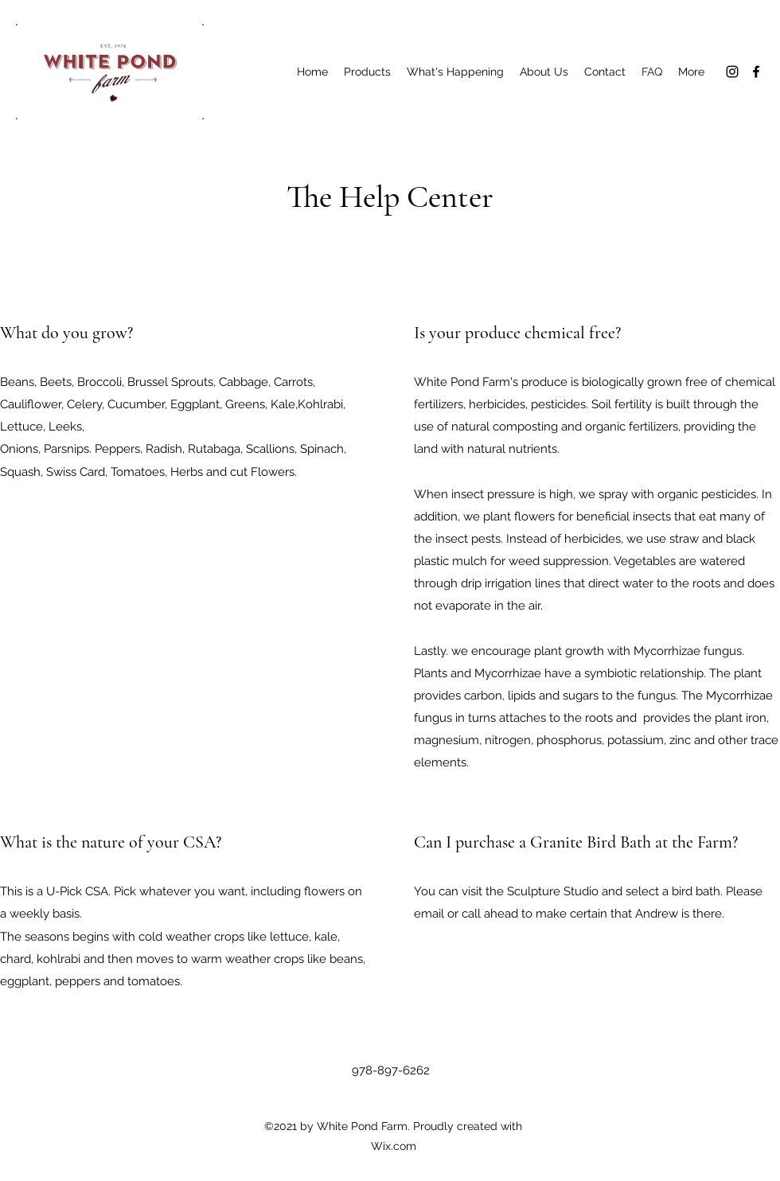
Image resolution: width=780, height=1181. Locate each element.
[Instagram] (732, 72)
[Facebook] (756, 72)
